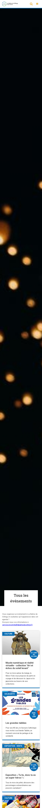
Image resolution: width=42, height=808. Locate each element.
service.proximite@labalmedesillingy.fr (17, 625)
